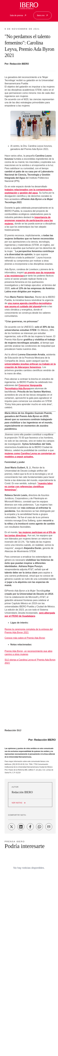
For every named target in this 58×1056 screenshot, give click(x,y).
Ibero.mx (42, 15)
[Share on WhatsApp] (39, 826)
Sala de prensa (18, 15)
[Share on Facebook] (30, 826)
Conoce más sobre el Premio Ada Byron (25, 638)
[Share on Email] (48, 826)
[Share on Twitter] (11, 826)
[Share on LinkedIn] (20, 826)
